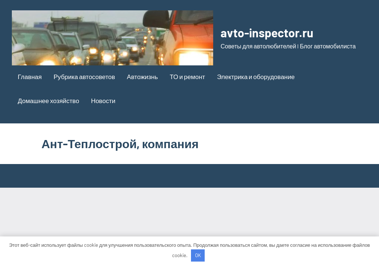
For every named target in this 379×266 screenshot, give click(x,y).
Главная (30, 76)
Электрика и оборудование (256, 76)
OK (198, 255)
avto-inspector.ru (267, 32)
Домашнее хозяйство (48, 100)
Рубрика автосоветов (84, 76)
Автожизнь (142, 76)
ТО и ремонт (187, 76)
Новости (103, 100)
